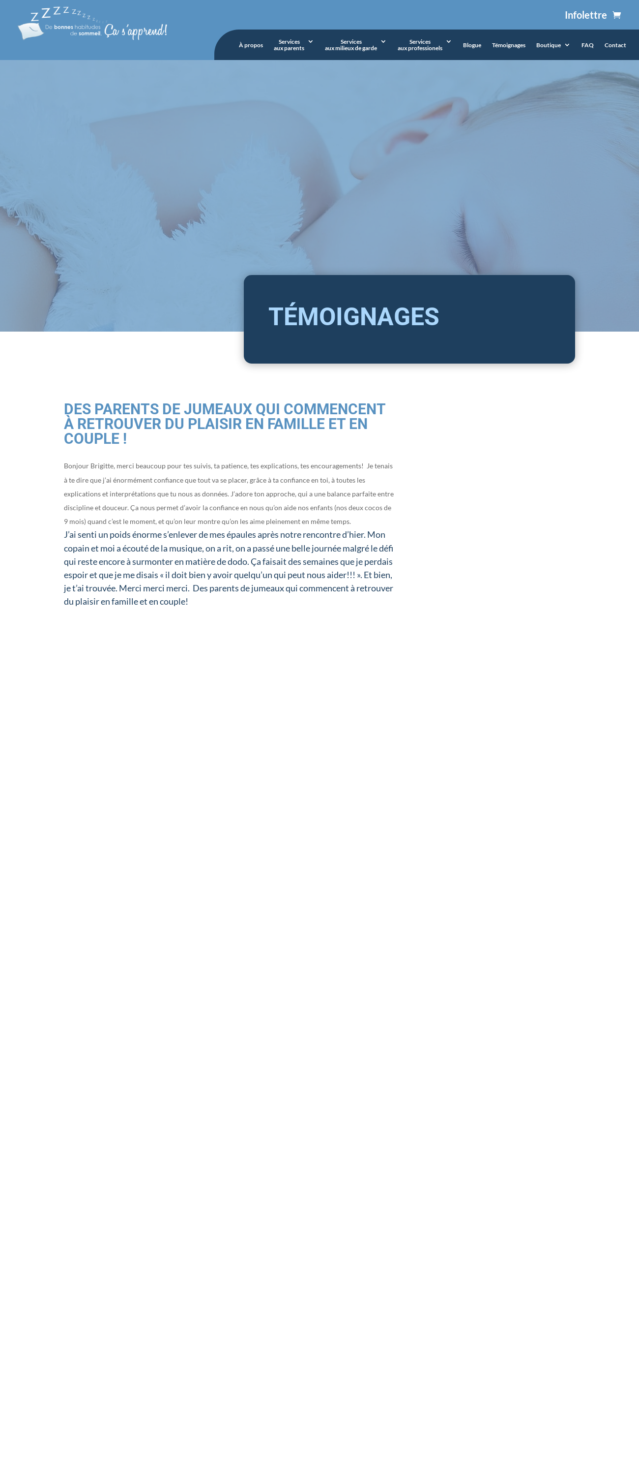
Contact (615, 45)
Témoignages (508, 45)
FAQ (587, 45)
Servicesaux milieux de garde (351, 45)
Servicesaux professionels (420, 45)
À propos (251, 45)
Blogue (472, 45)
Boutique (548, 45)
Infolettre (586, 15)
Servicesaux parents (289, 45)
